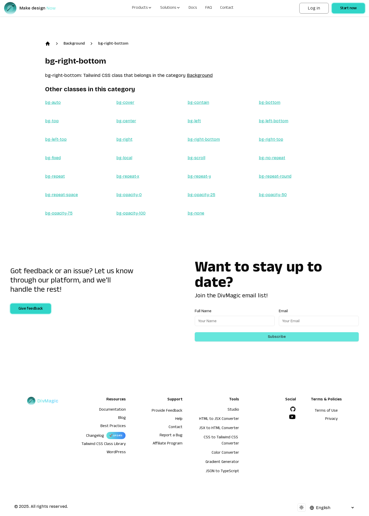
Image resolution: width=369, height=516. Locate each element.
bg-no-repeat (272, 157)
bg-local (124, 157)
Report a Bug (171, 436)
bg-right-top (271, 139)
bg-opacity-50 (273, 194)
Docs (193, 8)
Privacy (331, 419)
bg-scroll (196, 157)
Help (178, 419)
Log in (314, 8)
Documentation (112, 410)
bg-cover (125, 102)
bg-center (126, 120)
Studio (233, 410)
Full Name (203, 311)
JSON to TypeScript (222, 472)
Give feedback (30, 309)
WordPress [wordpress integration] (116, 453)
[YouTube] (292, 416)
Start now (348, 9)
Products (142, 8)
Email (283, 311)
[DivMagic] (35, 8)
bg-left (194, 120)
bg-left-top (56, 139)
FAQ (208, 8)
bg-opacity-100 (131, 213)
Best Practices (113, 426)
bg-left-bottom (273, 120)
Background (74, 43)
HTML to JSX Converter (219, 419)
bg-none (196, 213)
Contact (226, 8)
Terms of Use (326, 411)
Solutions (170, 8)
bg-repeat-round (275, 176)
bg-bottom (269, 102)
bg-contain (198, 102)
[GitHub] (293, 409)
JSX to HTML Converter (219, 429)
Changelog (95, 436)
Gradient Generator (222, 462)
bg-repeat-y (199, 176)
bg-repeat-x (127, 176)
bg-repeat (55, 176)
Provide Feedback (167, 411)
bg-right (124, 139)
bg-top (52, 120)
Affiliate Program (167, 444)
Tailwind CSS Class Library (103, 444)
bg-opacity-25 (201, 194)
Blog (122, 418)
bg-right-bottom (113, 43)
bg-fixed (53, 157)
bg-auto (53, 102)
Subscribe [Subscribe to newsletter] (277, 337)
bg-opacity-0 (129, 194)
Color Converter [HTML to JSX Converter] (225, 453)
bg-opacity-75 (59, 213)
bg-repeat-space (61, 194)
